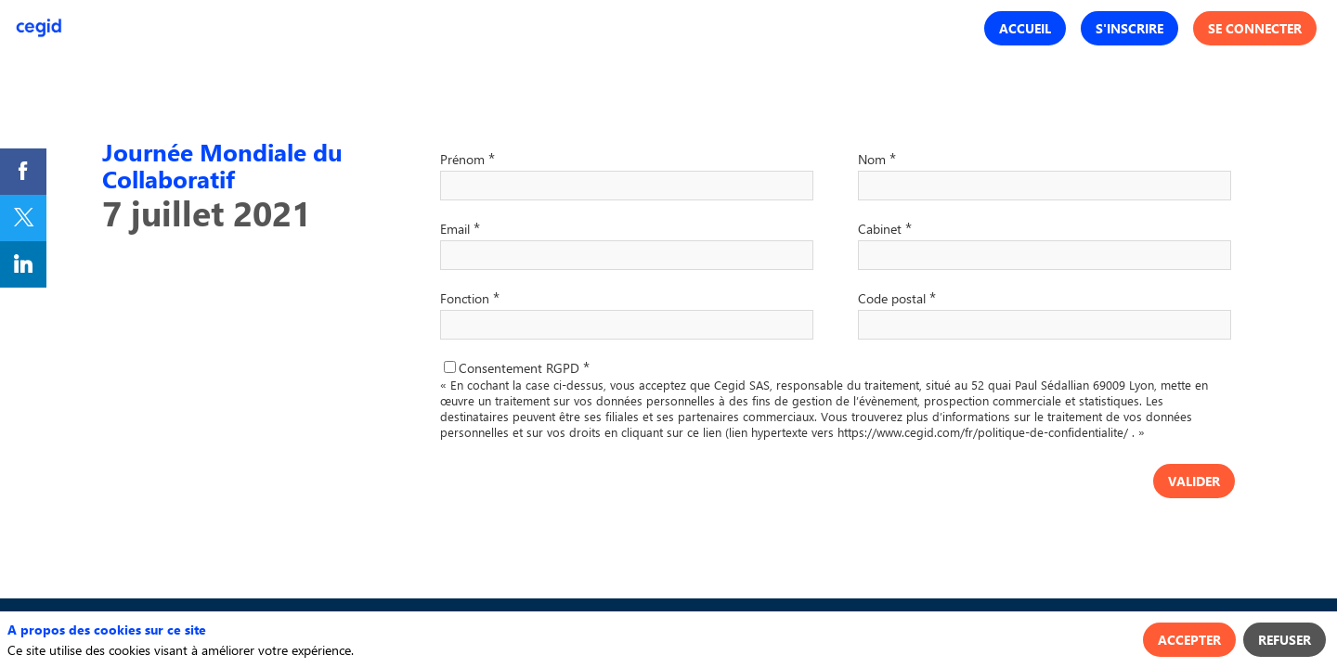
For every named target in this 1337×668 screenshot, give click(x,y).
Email (460, 227)
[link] (23, 171)
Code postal (897, 297)
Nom (877, 158)
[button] (1025, 28)
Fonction (470, 297)
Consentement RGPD (524, 368)
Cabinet (885, 227)
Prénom (467, 158)
